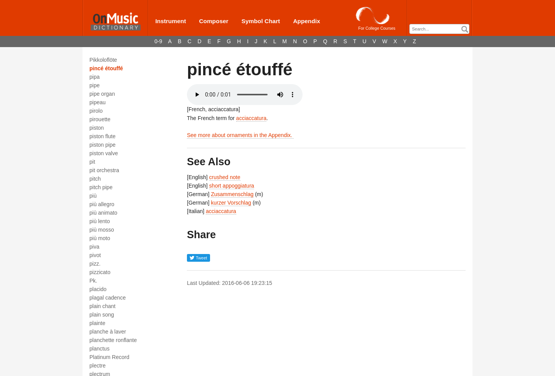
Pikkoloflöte (103, 60)
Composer (213, 21)
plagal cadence (107, 298)
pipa (94, 77)
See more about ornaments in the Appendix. (240, 135)
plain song (101, 315)
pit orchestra (104, 170)
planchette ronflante (113, 340)
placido (97, 289)
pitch (95, 179)
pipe (94, 85)
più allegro (101, 204)
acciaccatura (251, 118)
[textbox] (441, 29)
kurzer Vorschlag (231, 203)
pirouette (99, 119)
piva (94, 247)
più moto (99, 238)
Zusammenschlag (232, 194)
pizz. (95, 264)
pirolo (96, 111)
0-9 (158, 41)
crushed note (224, 177)
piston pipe (102, 145)
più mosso (101, 230)
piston (96, 128)
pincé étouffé (106, 68)
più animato (103, 213)
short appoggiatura (231, 186)
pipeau (97, 102)
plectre (97, 365)
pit (92, 162)
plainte (97, 323)
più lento (99, 221)
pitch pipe (101, 187)
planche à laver (107, 332)
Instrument (170, 21)
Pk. (93, 281)
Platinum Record (109, 357)
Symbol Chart (260, 21)
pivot (95, 255)
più (93, 196)
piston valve (103, 153)
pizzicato (99, 272)
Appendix (306, 21)
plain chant (102, 306)
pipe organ (102, 94)
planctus (99, 349)
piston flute (102, 136)
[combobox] (439, 29)
